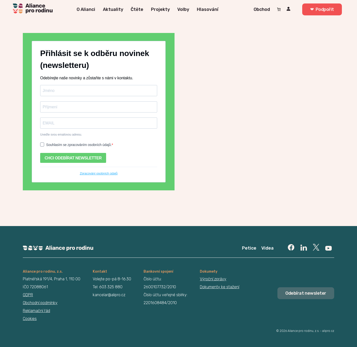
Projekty (160, 9)
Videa (267, 248)
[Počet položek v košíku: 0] (278, 9)
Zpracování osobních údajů (99, 173)
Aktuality (113, 9)
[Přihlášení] (289, 9)
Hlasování (207, 9)
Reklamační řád (36, 310)
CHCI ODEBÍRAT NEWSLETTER (73, 158)
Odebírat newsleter (305, 293)
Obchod (262, 9)
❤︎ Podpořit (322, 9)
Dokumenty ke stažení (219, 287)
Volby (183, 9)
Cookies (30, 318)
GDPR (28, 294)
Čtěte (137, 9)
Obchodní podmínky (40, 302)
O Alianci (86, 9)
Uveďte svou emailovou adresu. (61, 134)
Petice (249, 248)
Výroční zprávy (213, 279)
